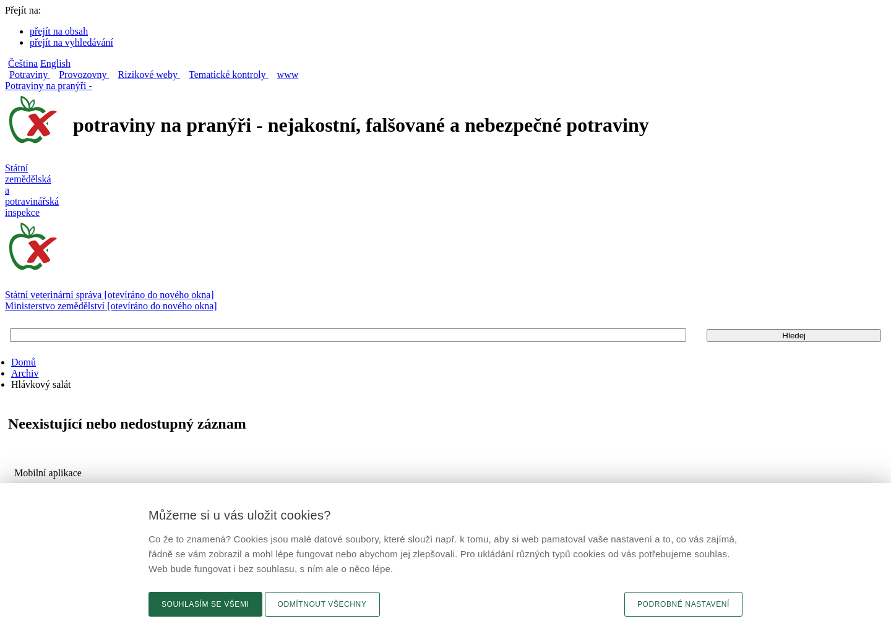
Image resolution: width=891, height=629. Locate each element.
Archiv (24, 373)
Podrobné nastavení (683, 604)
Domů (23, 362)
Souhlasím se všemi (205, 604)
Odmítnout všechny (322, 604)
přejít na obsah (59, 31)
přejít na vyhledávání (71, 42)
